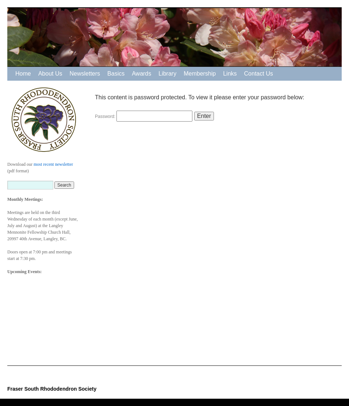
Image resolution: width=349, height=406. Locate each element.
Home (23, 73)
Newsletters (85, 73)
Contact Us (258, 73)
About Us (50, 73)
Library (167, 73)
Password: (143, 116)
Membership (200, 73)
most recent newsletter (53, 164)
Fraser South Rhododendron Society (51, 389)
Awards (141, 73)
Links (230, 73)
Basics (115, 73)
